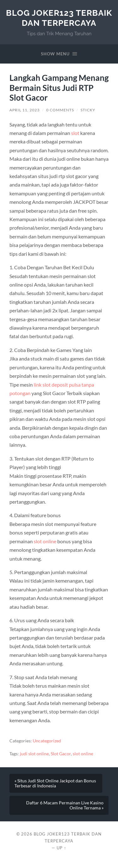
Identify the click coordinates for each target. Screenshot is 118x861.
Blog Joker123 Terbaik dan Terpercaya (59, 18)
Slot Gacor (61, 753)
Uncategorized (47, 740)
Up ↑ (61, 847)
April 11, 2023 (24, 110)
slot (75, 133)
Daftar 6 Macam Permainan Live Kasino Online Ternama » (65, 805)
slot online (45, 541)
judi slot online (34, 753)
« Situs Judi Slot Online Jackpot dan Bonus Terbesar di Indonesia (55, 783)
